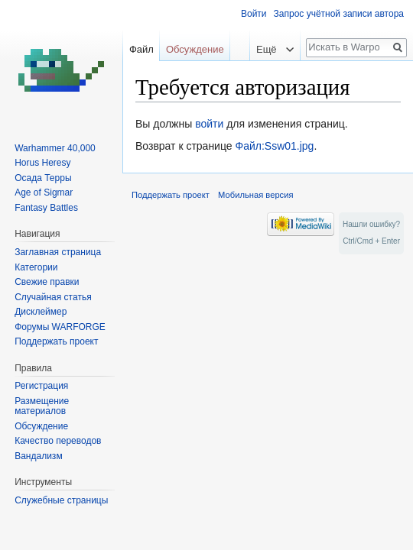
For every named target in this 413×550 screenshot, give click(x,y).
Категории (36, 267)
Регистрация (41, 385)
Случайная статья (53, 297)
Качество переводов (58, 440)
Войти (254, 13)
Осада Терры (43, 178)
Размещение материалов (42, 406)
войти (209, 124)
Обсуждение (195, 49)
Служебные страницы (61, 500)
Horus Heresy (42, 162)
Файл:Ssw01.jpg (274, 146)
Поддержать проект (56, 341)
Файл (141, 49)
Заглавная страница (58, 252)
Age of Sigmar (44, 192)
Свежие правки (47, 282)
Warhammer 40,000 (55, 148)
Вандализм (38, 456)
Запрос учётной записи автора (339, 13)
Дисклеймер (41, 311)
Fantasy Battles (46, 207)
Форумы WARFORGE (60, 327)
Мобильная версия (255, 194)
